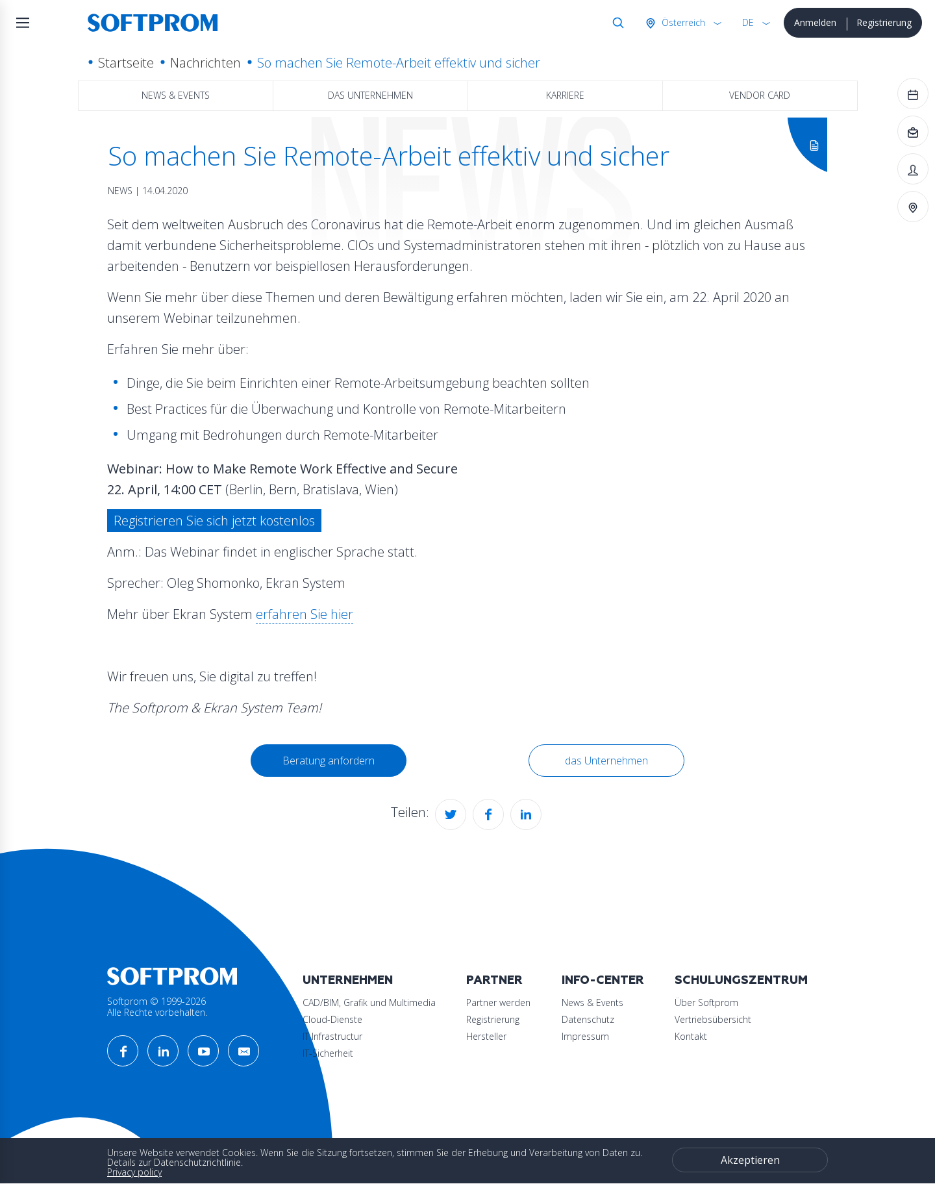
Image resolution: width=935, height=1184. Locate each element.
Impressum (585, 1036)
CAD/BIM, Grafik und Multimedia (369, 1002)
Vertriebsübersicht (713, 1019)
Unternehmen (348, 980)
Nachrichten (205, 62)
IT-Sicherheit (328, 1053)
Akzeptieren (750, 1160)
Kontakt (691, 1036)
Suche (615, 22)
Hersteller (486, 1036)
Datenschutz (588, 1019)
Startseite (126, 62)
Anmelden (815, 22)
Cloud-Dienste (332, 1019)
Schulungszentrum (741, 980)
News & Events (176, 95)
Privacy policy (134, 1172)
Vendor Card (759, 95)
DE (748, 22)
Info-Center (603, 980)
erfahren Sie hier (304, 614)
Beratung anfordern (328, 760)
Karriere (565, 95)
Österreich (682, 22)
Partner (494, 980)
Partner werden (498, 1002)
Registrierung (884, 22)
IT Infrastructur (332, 1036)
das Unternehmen (370, 95)
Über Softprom (706, 1002)
